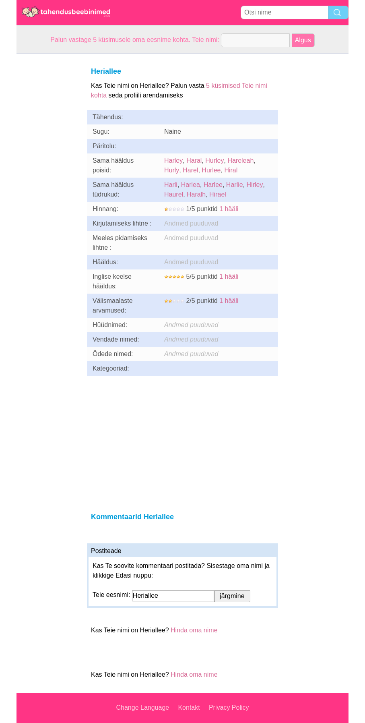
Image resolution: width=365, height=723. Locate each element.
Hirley (255, 184)
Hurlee (211, 170)
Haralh (196, 194)
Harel (190, 170)
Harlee (213, 184)
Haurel (173, 194)
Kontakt (189, 707)
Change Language (142, 707)
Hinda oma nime (194, 630)
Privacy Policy (229, 707)
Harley (173, 160)
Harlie (234, 184)
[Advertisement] (48, 175)
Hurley (214, 160)
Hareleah (240, 160)
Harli (170, 184)
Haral (194, 160)
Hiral (230, 170)
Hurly (171, 170)
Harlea (190, 184)
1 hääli (228, 208)
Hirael (217, 194)
